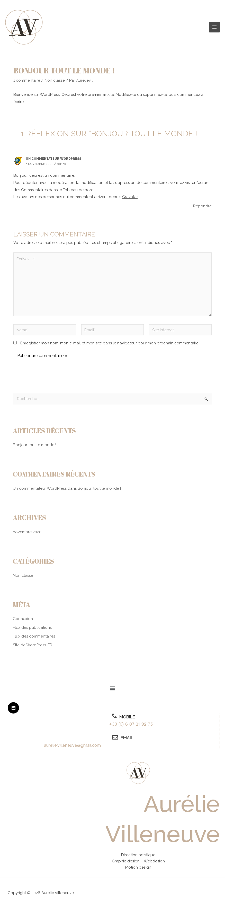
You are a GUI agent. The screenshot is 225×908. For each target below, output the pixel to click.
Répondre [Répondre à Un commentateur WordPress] (202, 206)
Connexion (23, 618)
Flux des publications (32, 627)
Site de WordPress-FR (32, 645)
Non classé (54, 80)
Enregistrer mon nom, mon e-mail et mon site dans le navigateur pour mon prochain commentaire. (109, 343)
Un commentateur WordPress (53, 158)
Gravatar (130, 196)
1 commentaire (26, 80)
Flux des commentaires (34, 636)
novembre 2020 (27, 532)
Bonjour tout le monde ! (34, 445)
